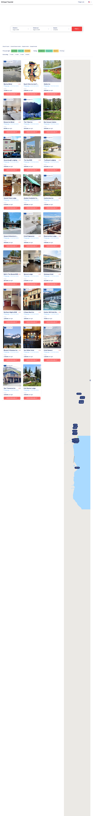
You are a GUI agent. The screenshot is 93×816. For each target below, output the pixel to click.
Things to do (81, 2)
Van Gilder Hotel (29, 350)
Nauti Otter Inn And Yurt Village (31, 84)
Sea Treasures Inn (9, 388)
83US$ (75, 428)
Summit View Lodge (10, 198)
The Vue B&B (28, 160)
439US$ (77, 467)
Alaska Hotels (25, 46)
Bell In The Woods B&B (11, 274)
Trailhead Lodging (50, 160)
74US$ (75, 424)
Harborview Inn (48, 198)
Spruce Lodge (28, 274)
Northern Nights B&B (10, 312)
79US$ (75, 426)
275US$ (81, 402)
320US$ (79, 393)
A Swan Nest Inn (29, 312)
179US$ (75, 433)
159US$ (81, 401)
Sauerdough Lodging (10, 160)
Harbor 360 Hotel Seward (51, 312)
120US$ (77, 440)
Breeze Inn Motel (9, 122)
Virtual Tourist (7, 2)
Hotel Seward (48, 350)
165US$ (82, 398)
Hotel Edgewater (29, 236)
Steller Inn (47, 84)
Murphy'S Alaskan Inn (11, 350)
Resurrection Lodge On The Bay (51, 236)
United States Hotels (16, 46)
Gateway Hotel (48, 274)
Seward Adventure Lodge (11, 236)
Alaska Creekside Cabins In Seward (31, 198)
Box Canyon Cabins (50, 122)
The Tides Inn (28, 122)
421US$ (75, 430)
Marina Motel (8, 84)
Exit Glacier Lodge (30, 388)
